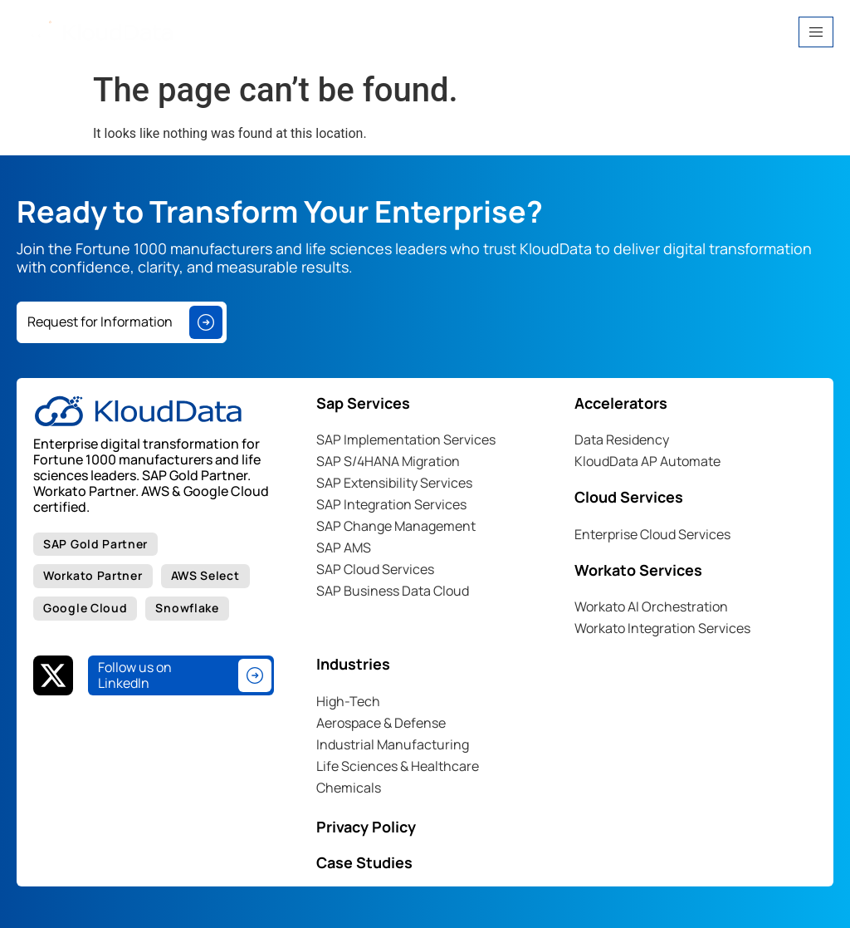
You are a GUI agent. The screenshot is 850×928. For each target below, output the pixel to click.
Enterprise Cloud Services (652, 534)
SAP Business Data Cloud (392, 591)
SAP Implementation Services (406, 439)
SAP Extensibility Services (394, 483)
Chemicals (348, 787)
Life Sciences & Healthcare (397, 766)
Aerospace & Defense (381, 723)
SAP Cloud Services (375, 569)
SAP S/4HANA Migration (388, 461)
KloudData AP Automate (647, 461)
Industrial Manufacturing (392, 744)
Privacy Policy (366, 827)
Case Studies (364, 862)
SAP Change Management (396, 526)
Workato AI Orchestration (651, 606)
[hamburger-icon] (816, 32)
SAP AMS (343, 547)
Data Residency (621, 439)
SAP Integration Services (391, 504)
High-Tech (348, 701)
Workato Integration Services (662, 628)
